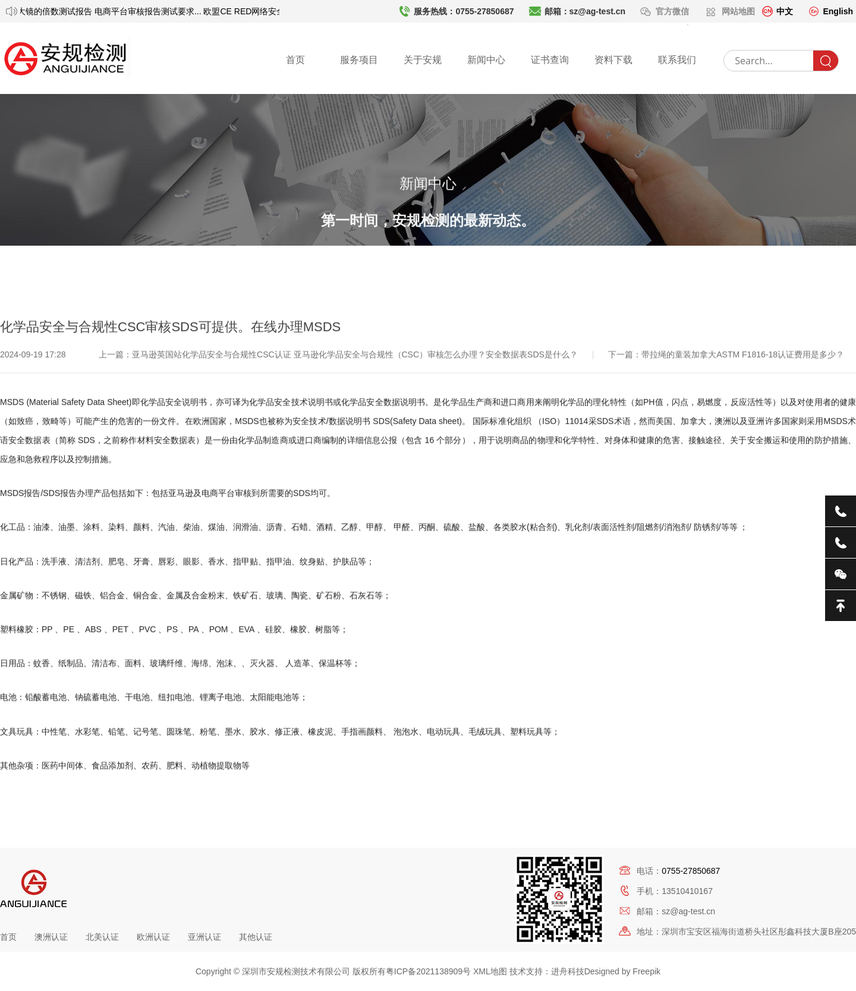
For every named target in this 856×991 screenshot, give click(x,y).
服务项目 (359, 60)
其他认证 (255, 937)
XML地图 (490, 971)
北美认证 (102, 937)
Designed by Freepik (622, 971)
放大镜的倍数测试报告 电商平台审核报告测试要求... (108, 11)
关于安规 (423, 60)
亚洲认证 (204, 937)
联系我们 (677, 60)
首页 (295, 60)
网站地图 (738, 11)
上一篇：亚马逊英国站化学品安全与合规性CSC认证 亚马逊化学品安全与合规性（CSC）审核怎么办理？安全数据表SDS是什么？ (339, 411)
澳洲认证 (51, 937)
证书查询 (550, 60)
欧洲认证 (153, 937)
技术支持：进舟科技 (546, 971)
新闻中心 (486, 60)
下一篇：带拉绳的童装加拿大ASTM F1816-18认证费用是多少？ (726, 411)
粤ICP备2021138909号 (428, 971)
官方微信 (673, 11)
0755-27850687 (691, 871)
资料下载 (613, 60)
